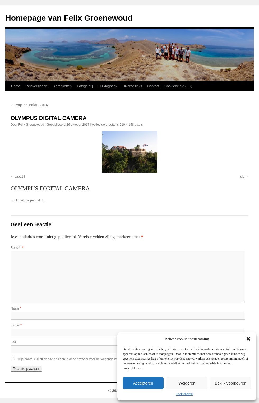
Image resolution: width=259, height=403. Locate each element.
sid (242, 177)
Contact (153, 86)
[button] (248, 338)
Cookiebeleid (184, 394)
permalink (37, 200)
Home (15, 86)
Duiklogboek (107, 86)
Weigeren (186, 383)
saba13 (20, 177)
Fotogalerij (85, 86)
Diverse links (132, 86)
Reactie (17, 248)
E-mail (16, 325)
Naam (16, 308)
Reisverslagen (36, 86)
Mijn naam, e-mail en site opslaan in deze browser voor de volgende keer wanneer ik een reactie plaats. (91, 359)
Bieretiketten (62, 86)
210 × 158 (127, 124)
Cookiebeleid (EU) (178, 86)
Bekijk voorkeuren (230, 383)
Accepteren (143, 383)
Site (13, 342)
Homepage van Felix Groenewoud (69, 17)
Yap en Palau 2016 (29, 105)
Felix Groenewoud (31, 124)
